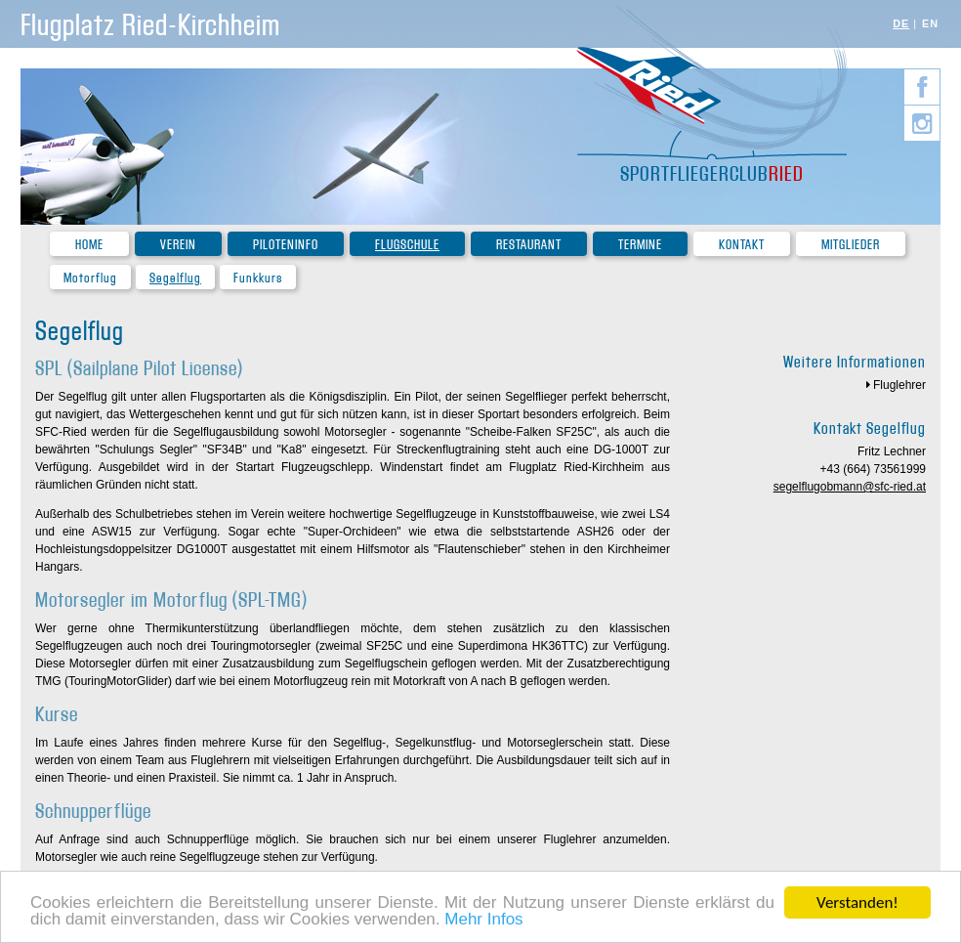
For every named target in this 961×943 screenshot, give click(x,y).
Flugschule (407, 244)
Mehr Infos (483, 920)
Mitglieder (850, 244)
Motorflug (90, 278)
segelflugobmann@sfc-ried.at (849, 486)
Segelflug (175, 278)
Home (89, 244)
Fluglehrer (899, 385)
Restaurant (529, 244)
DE (901, 23)
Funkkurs (257, 278)
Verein (178, 244)
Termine (640, 244)
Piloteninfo (285, 244)
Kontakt (742, 244)
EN (930, 23)
